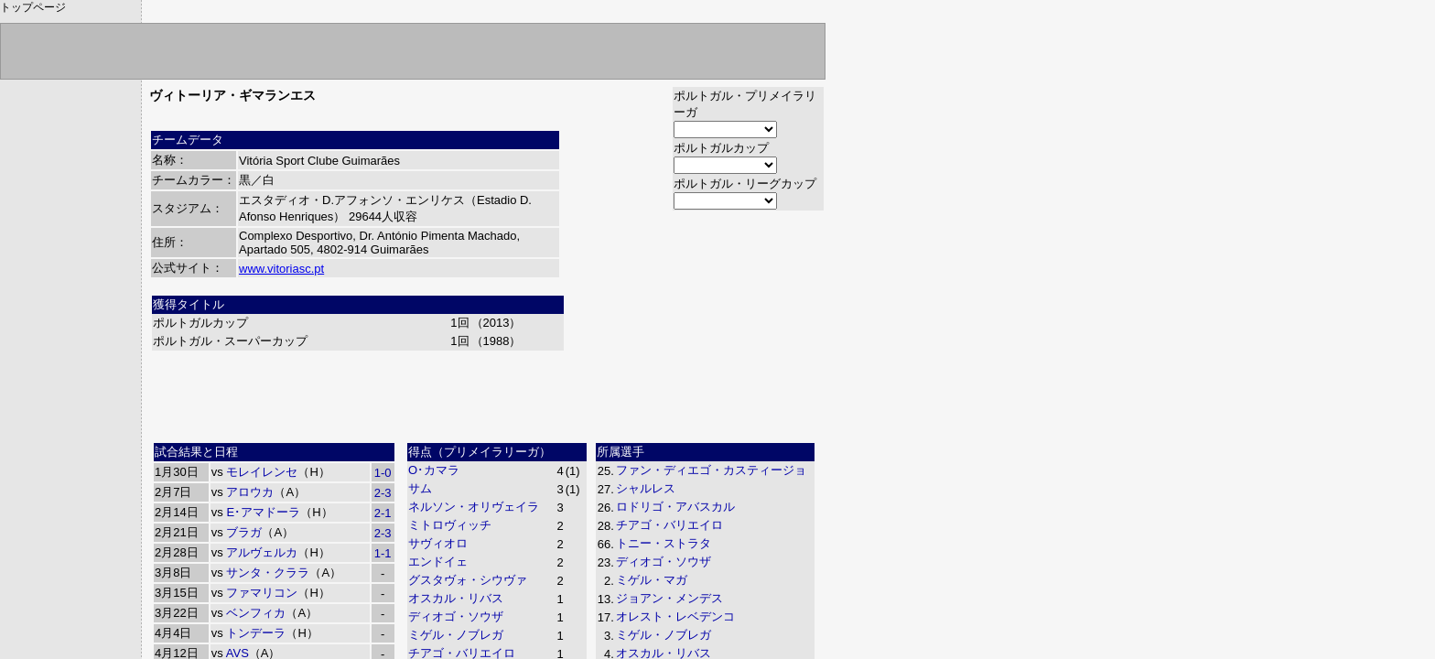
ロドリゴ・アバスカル (675, 506)
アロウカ (250, 492)
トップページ (33, 7)
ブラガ (244, 532)
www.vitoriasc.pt (281, 268)
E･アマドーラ (263, 512)
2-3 (383, 493)
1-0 (383, 473)
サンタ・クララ (267, 572)
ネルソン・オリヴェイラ (473, 506)
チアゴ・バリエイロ (669, 525)
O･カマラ (433, 470)
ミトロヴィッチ (449, 525)
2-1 (383, 513)
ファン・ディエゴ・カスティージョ (711, 470)
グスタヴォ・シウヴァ (467, 580)
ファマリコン (261, 593)
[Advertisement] (487, 394)
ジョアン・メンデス (669, 598)
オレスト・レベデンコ (675, 616)
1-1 (383, 553)
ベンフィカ (256, 613)
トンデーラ (256, 633)
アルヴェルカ (261, 552)
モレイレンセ (261, 472)
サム (420, 488)
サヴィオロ (438, 543)
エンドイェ (438, 561)
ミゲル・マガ (651, 580)
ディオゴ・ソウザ (455, 616)
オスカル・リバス (455, 598)
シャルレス (645, 488)
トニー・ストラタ (663, 543)
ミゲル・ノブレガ (455, 635)
